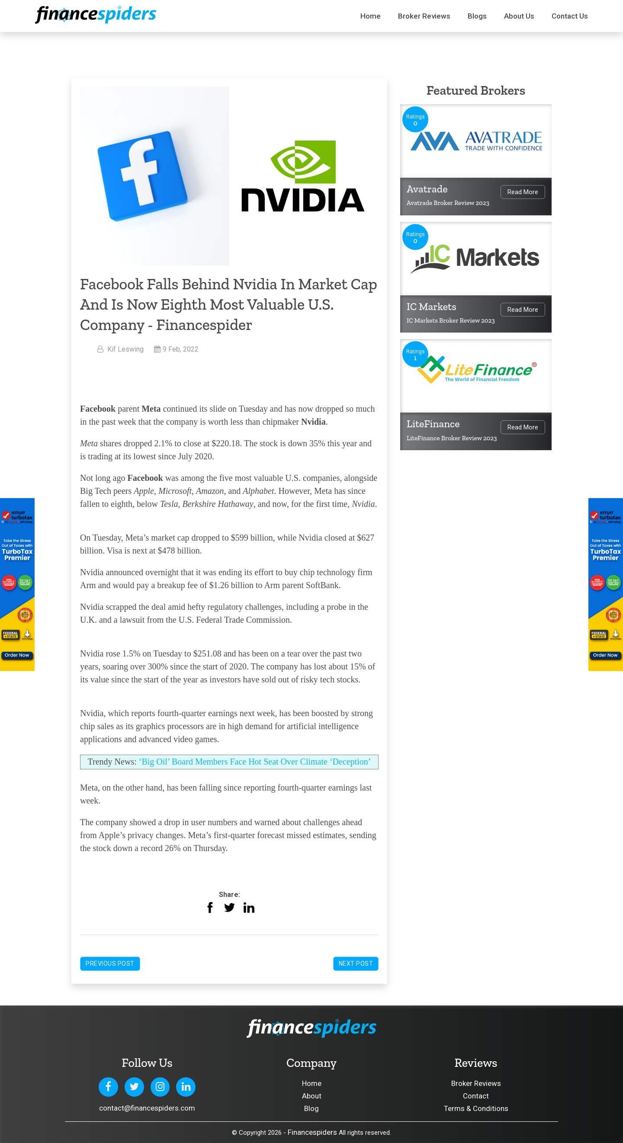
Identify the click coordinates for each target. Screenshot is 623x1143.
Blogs (477, 16)
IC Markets (431, 306)
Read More (522, 192)
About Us (519, 16)
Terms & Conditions (476, 1108)
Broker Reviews (424, 16)
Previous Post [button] (110, 963)
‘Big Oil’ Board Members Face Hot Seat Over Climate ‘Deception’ (255, 761)
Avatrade (427, 188)
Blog (311, 1108)
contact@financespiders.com (147, 1108)
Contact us (570, 16)
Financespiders (312, 1132)
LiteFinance (433, 423)
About (311, 1096)
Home (370, 16)
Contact (476, 1096)
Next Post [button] (356, 963)
